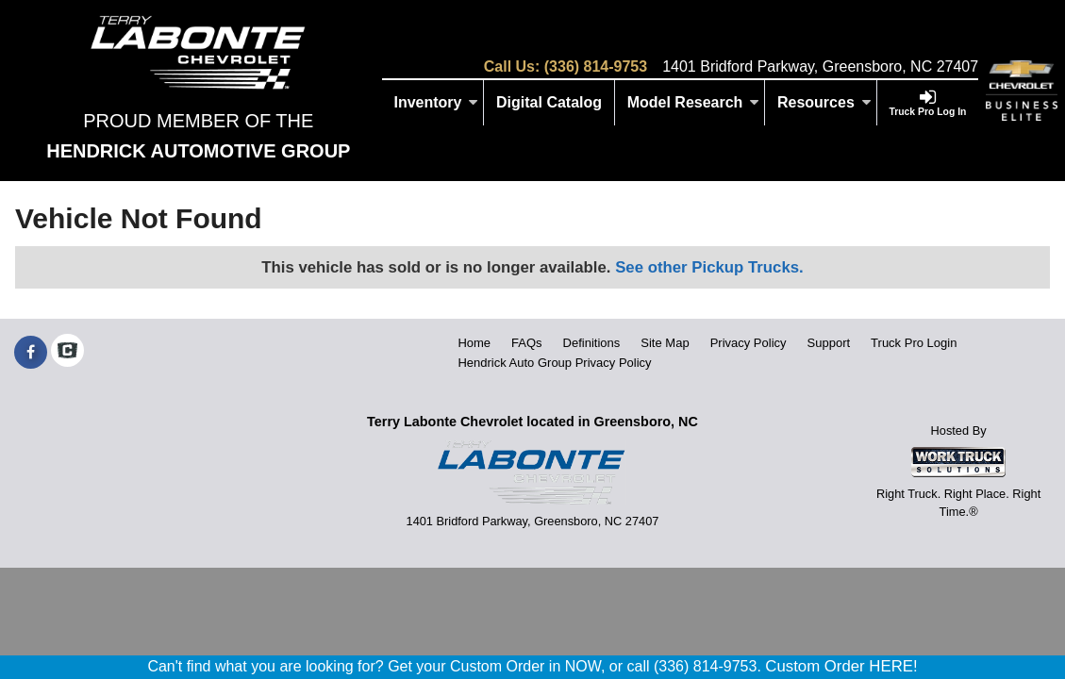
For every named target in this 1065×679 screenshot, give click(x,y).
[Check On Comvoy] (67, 352)
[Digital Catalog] (549, 102)
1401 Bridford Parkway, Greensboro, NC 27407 (820, 66)
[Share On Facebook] (30, 352)
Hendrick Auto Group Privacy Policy (554, 363)
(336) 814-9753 (595, 66)
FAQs (526, 343)
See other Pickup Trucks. (709, 267)
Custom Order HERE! (841, 666)
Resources (824, 102)
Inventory (435, 102)
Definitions (592, 343)
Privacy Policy (748, 343)
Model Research (693, 102)
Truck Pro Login (914, 343)
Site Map (665, 343)
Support (829, 343)
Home (474, 343)
